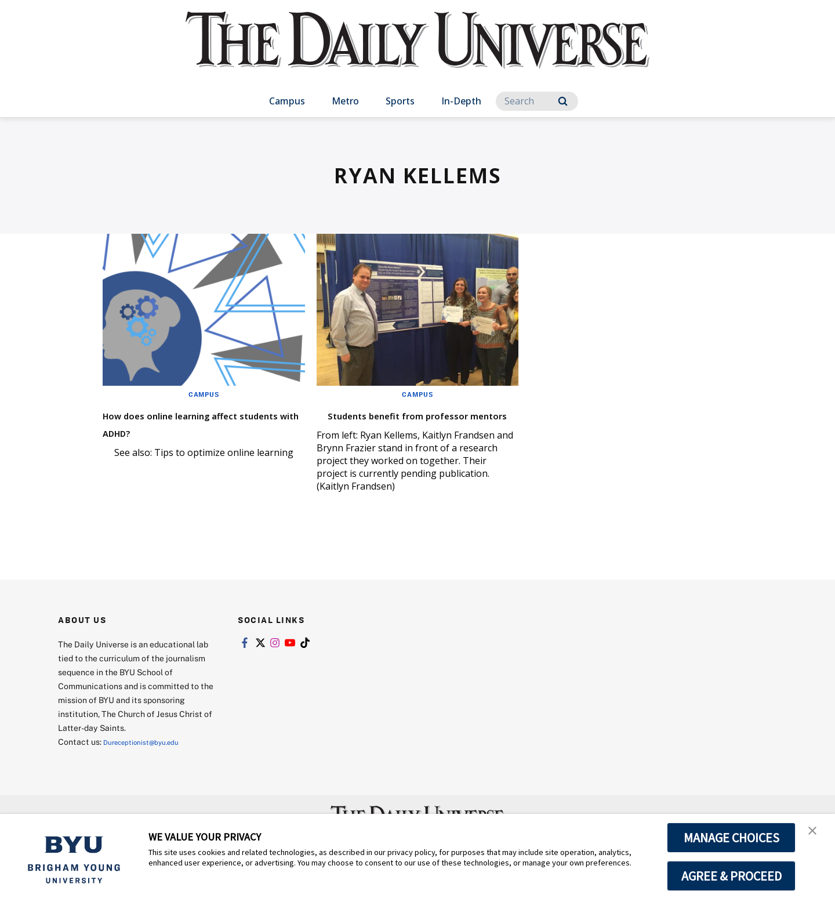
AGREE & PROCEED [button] (731, 876)
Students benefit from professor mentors (393, 422)
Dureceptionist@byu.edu (150, 759)
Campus (287, 101)
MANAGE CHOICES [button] (731, 838)
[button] (815, 834)
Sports (400, 101)
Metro (345, 101)
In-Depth (461, 101)
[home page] (417, 52)
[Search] (537, 101)
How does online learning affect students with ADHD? (198, 422)
